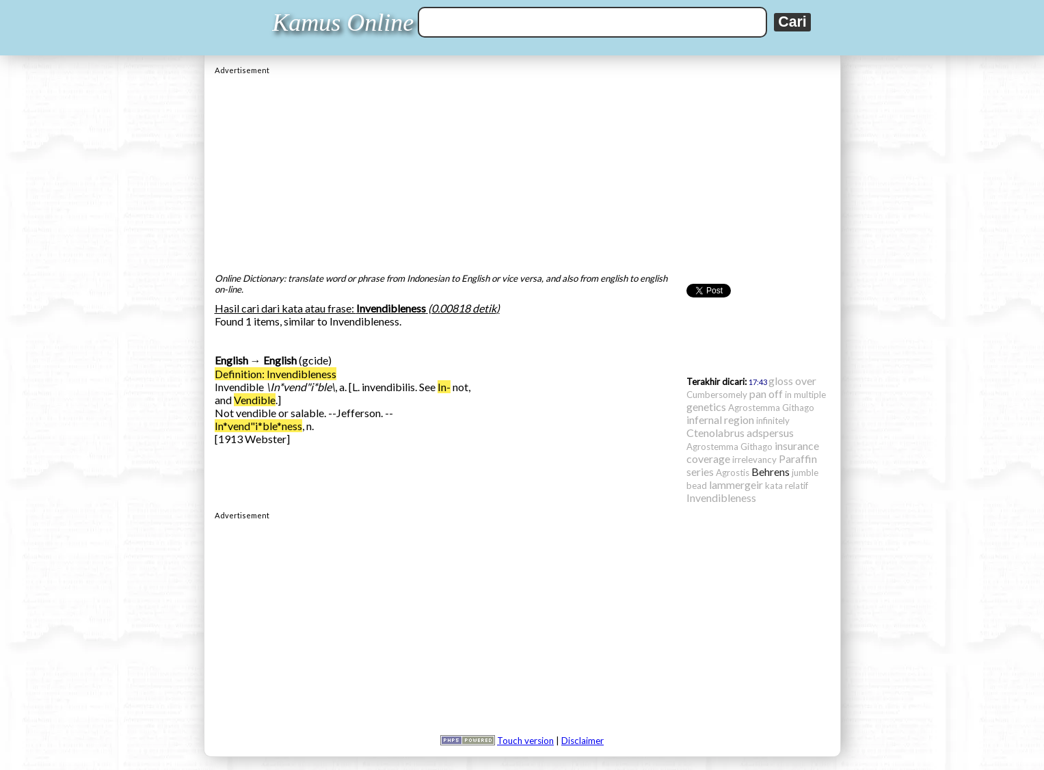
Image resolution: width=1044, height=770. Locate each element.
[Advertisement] (522, 170)
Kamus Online (343, 22)
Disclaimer (582, 740)
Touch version (525, 740)
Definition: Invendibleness (275, 373)
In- (444, 386)
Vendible (255, 399)
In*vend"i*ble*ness (258, 425)
